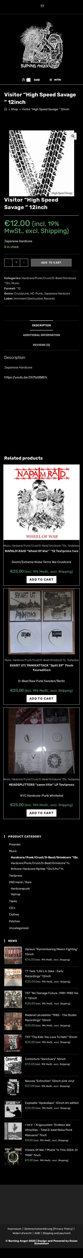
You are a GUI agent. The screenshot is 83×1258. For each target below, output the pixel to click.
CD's (12, 908)
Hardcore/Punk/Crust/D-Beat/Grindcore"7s (39, 660)
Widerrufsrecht (22, 1233)
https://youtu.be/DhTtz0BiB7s (25, 377)
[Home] (5, 109)
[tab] (41, 325)
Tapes (13, 901)
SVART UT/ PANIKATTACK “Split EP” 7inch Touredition (41, 668)
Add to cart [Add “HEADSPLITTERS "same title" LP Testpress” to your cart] (41, 813)
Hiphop (15, 894)
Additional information (41, 335)
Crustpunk (21, 293)
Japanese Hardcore (57, 293)
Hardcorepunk (20, 888)
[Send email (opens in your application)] (41, 6)
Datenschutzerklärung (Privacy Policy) (48, 1228)
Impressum (14, 1228)
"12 (18, 288)
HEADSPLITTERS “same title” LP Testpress (41, 785)
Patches (14, 921)
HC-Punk (36, 293)
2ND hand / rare (20, 882)
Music (15, 283)
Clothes (14, 914)
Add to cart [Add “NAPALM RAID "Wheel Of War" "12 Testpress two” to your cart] (41, 579)
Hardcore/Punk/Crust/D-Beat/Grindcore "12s (39, 545)
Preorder (15, 844)
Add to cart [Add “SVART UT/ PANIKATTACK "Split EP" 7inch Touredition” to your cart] (41, 698)
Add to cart (51, 262)
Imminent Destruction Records (34, 298)
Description (41, 325)
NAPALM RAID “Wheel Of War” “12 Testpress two (41, 551)
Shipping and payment (57, 1233)
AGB (37, 1233)
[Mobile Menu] (55, 80)
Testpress (73, 545)
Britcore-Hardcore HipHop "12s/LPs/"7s (37, 868)
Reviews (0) (41, 345)
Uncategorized (19, 928)
